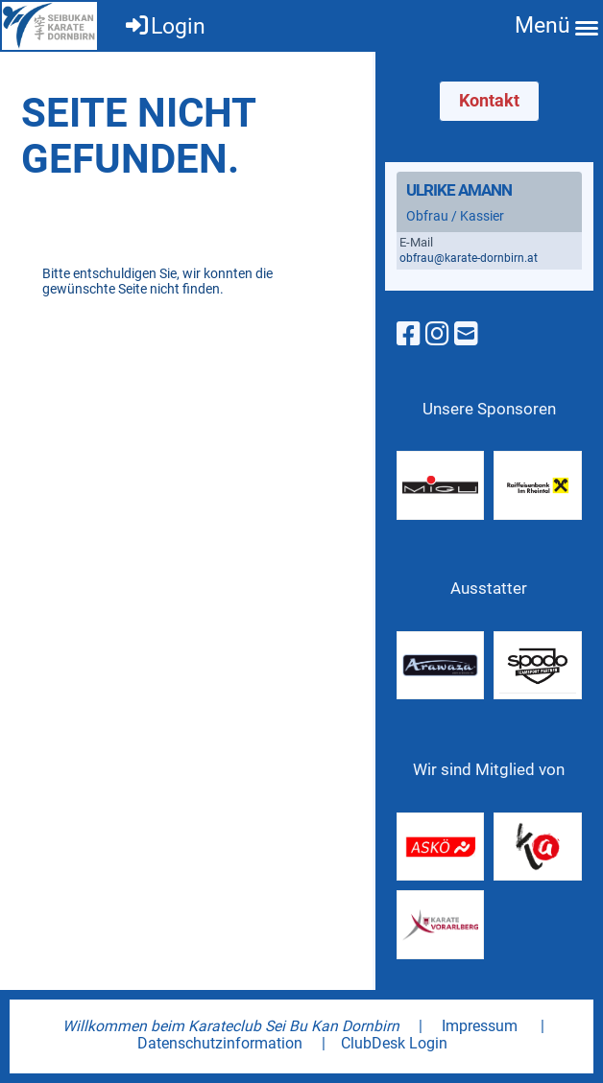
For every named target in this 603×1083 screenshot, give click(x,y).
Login (164, 26)
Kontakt (489, 100)
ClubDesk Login (394, 1043)
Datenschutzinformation (219, 1043)
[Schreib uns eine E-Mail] (466, 334)
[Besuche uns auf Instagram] (437, 334)
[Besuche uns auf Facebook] (409, 334)
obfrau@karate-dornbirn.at (468, 258)
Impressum (480, 1026)
